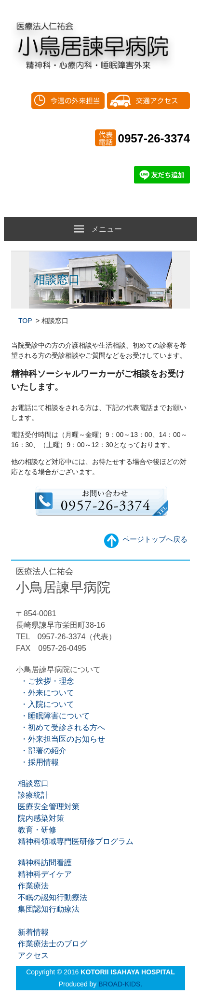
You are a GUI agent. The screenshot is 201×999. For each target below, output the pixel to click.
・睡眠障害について (53, 716)
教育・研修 (36, 830)
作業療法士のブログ (51, 944)
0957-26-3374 (154, 138)
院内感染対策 (40, 818)
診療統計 (32, 795)
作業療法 (32, 886)
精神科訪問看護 (44, 862)
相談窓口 (32, 783)
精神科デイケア (44, 874)
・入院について (45, 704)
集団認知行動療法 (48, 909)
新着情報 (32, 932)
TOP (26, 320)
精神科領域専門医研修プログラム (75, 841)
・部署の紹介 (41, 750)
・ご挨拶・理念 (45, 681)
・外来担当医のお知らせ (60, 739)
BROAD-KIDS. (120, 984)
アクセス (32, 955)
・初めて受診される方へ (60, 727)
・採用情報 (37, 762)
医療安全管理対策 (48, 806)
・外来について (45, 693)
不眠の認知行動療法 (51, 897)
